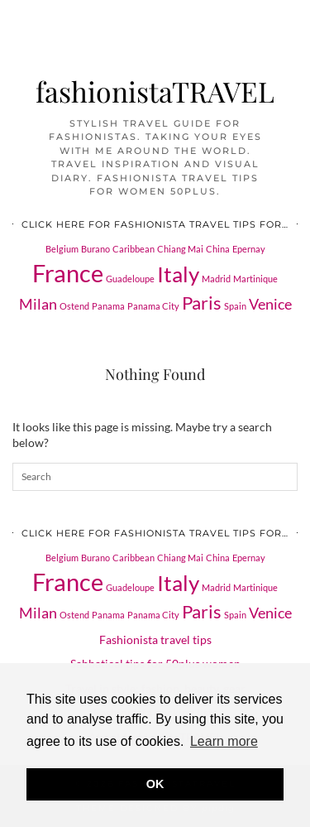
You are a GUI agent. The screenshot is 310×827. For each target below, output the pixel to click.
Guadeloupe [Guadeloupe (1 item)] (130, 278)
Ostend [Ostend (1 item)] (74, 306)
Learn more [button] (224, 741)
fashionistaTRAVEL (155, 90)
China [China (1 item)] (218, 248)
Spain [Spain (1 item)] (235, 306)
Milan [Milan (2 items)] (38, 304)
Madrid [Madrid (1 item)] (216, 278)
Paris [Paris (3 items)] (202, 302)
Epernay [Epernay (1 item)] (248, 248)
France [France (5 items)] (67, 272)
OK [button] (155, 784)
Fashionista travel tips (155, 639)
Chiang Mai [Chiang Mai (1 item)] (180, 248)
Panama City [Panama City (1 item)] (153, 306)
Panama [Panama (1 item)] (108, 306)
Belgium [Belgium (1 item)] (62, 248)
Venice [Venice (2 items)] (270, 304)
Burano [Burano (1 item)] (95, 248)
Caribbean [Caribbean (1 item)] (133, 248)
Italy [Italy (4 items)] (178, 274)
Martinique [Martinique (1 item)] (255, 278)
